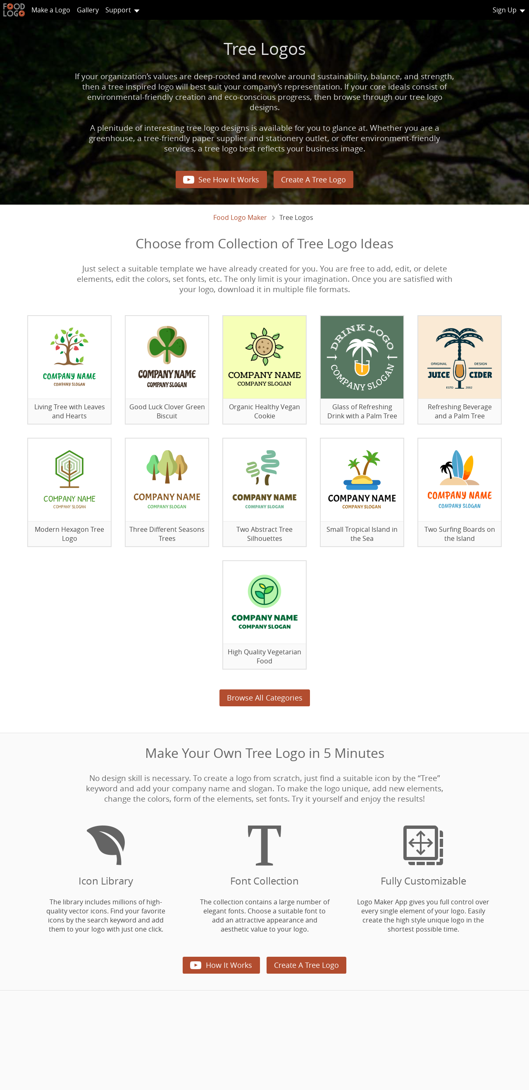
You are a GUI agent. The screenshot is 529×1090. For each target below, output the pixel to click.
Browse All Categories (265, 698)
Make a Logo (50, 9)
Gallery (88, 9)
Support (118, 9)
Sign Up (505, 9)
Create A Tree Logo (313, 179)
